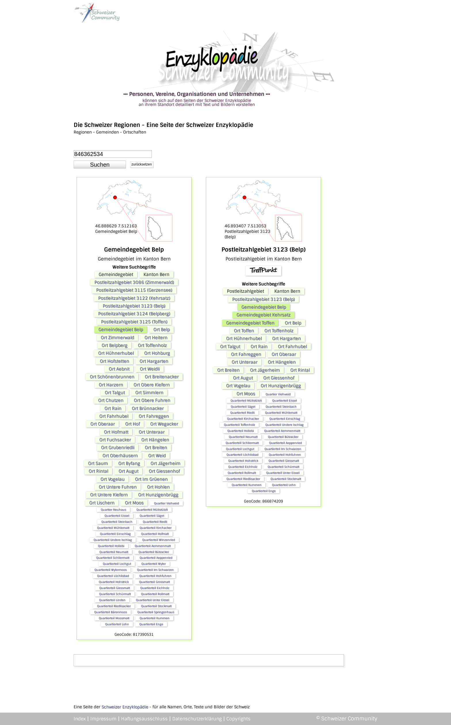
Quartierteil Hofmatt (155, 534)
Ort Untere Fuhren (118, 487)
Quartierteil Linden (112, 600)
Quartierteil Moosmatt (114, 618)
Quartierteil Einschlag (115, 534)
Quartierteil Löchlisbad (113, 576)
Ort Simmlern (149, 392)
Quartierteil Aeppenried (155, 558)
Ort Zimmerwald (117, 337)
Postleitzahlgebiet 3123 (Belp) (134, 306)
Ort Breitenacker (162, 377)
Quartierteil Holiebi (111, 546)
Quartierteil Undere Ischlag (112, 540)
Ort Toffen (244, 331)
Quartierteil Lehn (117, 624)
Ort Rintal (98, 471)
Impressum (103, 719)
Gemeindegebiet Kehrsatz (263, 315)
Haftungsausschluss (144, 719)
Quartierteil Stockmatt (156, 606)
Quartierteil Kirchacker (155, 528)
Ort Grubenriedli (117, 447)
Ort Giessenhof (164, 471)
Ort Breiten (156, 447)
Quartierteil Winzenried (158, 540)
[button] (100, 164)
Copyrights (238, 719)
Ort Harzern (111, 385)
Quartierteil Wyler (153, 564)
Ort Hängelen (155, 440)
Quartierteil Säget (151, 515)
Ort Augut (128, 471)
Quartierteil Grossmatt (154, 582)
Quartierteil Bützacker (153, 552)
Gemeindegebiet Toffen (250, 323)
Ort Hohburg (157, 353)
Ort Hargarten (153, 361)
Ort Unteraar (152, 432)
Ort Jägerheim (165, 463)
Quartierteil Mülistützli (152, 509)
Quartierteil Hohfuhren (155, 576)
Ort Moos (134, 503)
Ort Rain (112, 408)
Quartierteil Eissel (116, 515)
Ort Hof (132, 424)
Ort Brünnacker (148, 408)
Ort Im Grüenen (151, 479)
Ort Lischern (101, 503)
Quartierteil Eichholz (154, 588)
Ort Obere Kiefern (151, 385)
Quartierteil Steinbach (116, 522)
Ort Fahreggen (154, 416)
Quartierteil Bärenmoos (110, 612)
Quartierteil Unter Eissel (152, 600)
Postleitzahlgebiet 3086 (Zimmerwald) (134, 282)
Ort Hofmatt (116, 432)
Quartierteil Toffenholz (239, 425)
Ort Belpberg (114, 345)
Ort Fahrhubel (113, 416)
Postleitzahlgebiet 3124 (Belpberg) (134, 314)
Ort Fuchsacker (115, 440)
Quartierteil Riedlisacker (114, 606)
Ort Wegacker (164, 424)
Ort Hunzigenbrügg (158, 495)
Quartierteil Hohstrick (114, 582)
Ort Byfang (129, 463)
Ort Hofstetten (114, 361)
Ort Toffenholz (152, 345)
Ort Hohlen (158, 487)
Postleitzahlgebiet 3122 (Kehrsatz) (134, 298)
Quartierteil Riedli (155, 522)
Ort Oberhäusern (120, 455)
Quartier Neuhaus (113, 509)
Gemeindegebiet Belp (120, 329)
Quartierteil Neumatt (113, 552)
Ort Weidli (150, 369)
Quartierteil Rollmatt (155, 594)
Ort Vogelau (112, 479)
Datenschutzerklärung (197, 719)
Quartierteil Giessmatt (114, 588)
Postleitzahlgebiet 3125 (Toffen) (134, 322)
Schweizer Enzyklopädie (125, 706)
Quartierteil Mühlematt (113, 528)
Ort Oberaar (102, 424)
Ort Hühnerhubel (116, 353)
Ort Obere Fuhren (152, 400)
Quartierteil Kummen (154, 618)
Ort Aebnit (119, 369)
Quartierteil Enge (151, 624)
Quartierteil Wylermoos (110, 570)
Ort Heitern (155, 337)
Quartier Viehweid (166, 503)
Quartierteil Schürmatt (115, 594)
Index (80, 719)
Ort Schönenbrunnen (112, 377)
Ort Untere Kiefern (109, 495)
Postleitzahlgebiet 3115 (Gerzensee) (134, 290)
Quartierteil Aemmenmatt (153, 546)
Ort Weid (157, 455)
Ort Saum (98, 463)
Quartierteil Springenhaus (155, 612)
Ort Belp (161, 329)
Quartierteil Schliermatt (112, 558)
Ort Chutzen (110, 400)
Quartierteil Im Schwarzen (155, 570)
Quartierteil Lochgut (117, 564)
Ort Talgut (115, 392)
